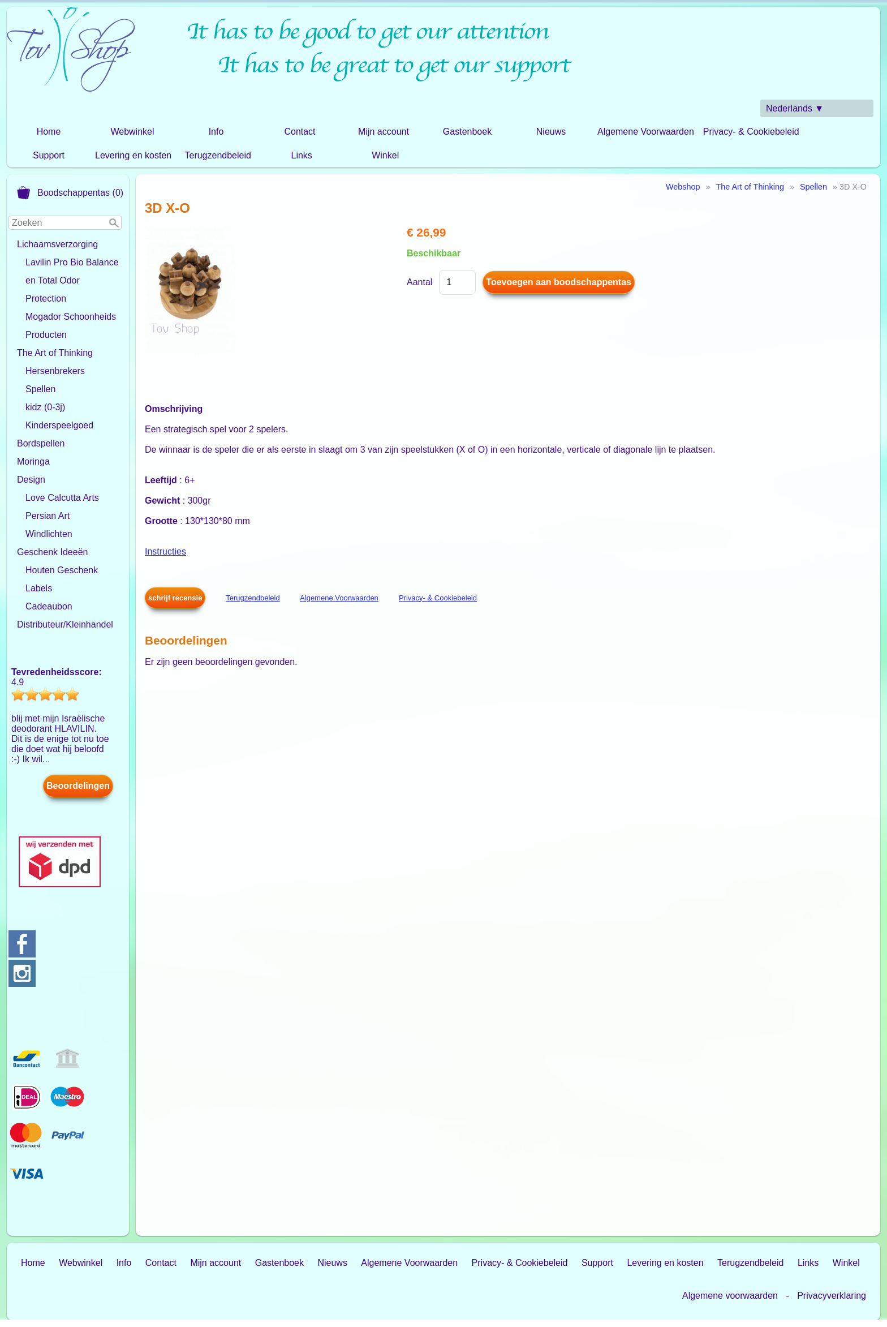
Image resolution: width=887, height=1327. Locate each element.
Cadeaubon (48, 606)
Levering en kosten (133, 155)
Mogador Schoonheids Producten (70, 326)
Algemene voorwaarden (730, 1295)
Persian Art (47, 516)
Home (49, 131)
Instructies (165, 551)
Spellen (40, 389)
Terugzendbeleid (217, 155)
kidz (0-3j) (45, 407)
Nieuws (551, 131)
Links (301, 155)
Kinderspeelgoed (59, 425)
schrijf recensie (175, 598)
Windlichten (48, 534)
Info (216, 131)
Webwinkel (132, 131)
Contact (299, 131)
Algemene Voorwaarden (645, 131)
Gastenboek (467, 131)
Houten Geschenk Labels (61, 579)
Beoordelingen (78, 786)
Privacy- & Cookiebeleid (751, 131)
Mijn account (383, 131)
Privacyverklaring (831, 1295)
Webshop (683, 186)
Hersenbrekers (55, 371)
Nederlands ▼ (795, 108)
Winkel (385, 155)
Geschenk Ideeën (52, 552)
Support (48, 155)
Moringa (33, 461)
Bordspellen (41, 443)
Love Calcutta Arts (62, 498)
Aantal (419, 282)
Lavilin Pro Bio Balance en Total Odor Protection (72, 280)
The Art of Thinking (55, 353)
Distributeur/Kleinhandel (65, 624)
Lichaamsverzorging (57, 244)
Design (31, 479)
